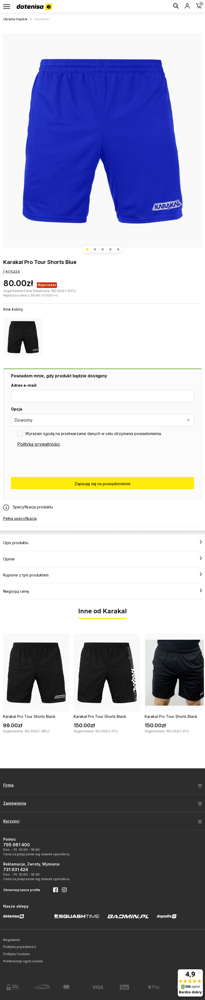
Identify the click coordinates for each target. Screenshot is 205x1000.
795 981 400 (16, 844)
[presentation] (51, 462)
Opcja (16, 409)
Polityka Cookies (16, 954)
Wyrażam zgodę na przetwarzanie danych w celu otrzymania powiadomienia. (93, 433)
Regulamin (11, 940)
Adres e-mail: (24, 385)
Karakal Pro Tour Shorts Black (29, 716)
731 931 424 (15, 869)
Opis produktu (102, 542)
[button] (87, 249)
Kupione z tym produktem (102, 574)
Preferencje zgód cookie (23, 961)
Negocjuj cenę (102, 591)
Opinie (102, 558)
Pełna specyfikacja (20, 518)
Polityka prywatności (38, 444)
